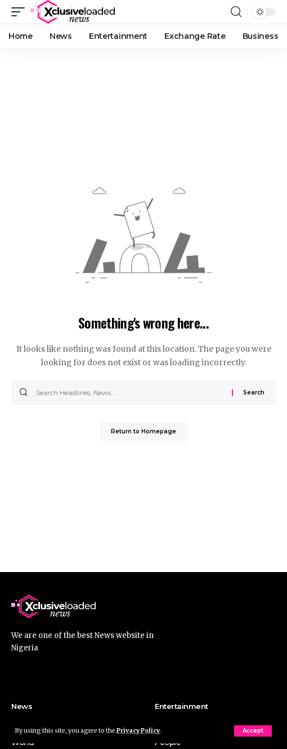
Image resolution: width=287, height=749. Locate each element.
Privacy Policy (138, 730)
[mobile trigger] (20, 12)
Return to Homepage (143, 431)
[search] (236, 12)
